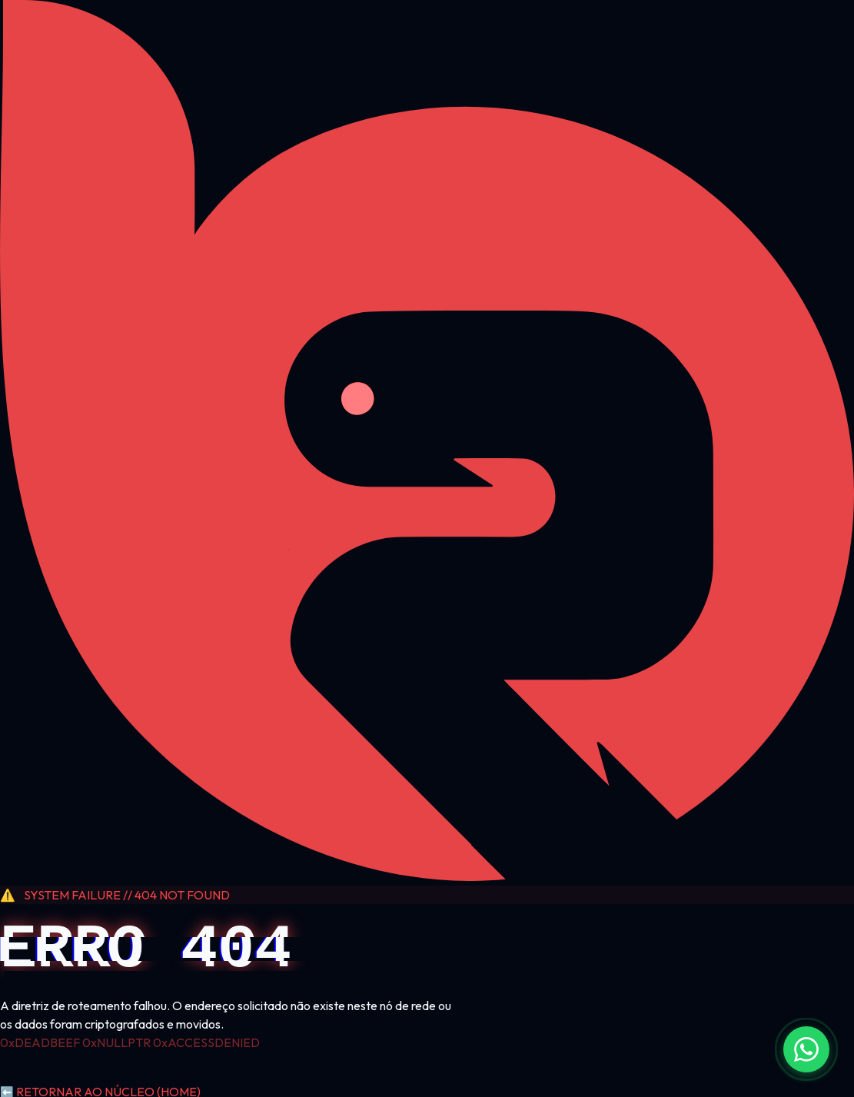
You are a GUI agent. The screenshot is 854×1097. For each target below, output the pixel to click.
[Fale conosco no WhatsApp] (806, 1049)
